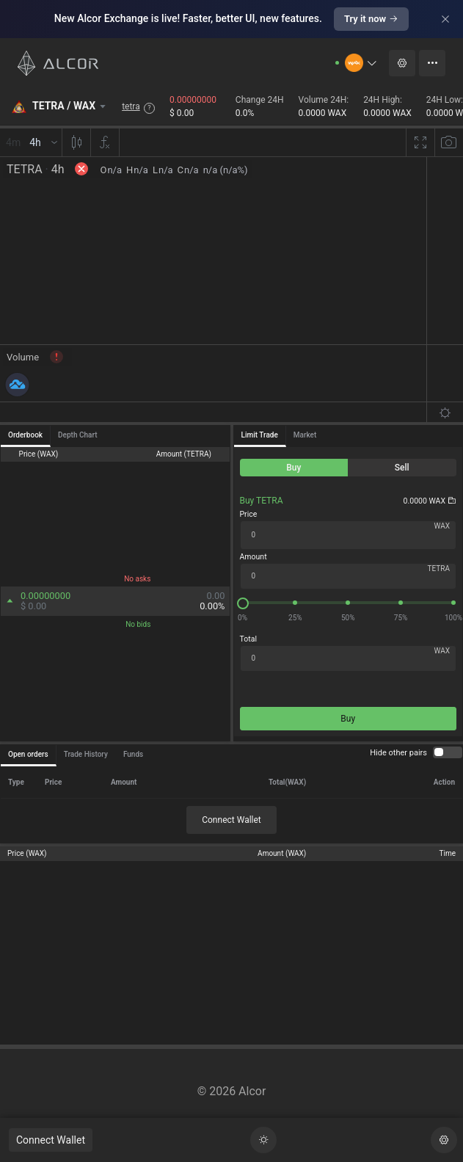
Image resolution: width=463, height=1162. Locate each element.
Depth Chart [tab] (77, 435)
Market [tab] (305, 435)
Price (249, 514)
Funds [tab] (133, 754)
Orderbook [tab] (25, 435)
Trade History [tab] (86, 754)
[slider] (348, 602)
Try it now (371, 18)
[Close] (445, 19)
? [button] (148, 108)
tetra (131, 106)
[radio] (294, 467)
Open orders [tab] (28, 754)
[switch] (447, 752)
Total (248, 639)
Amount (253, 557)
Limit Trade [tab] (259, 435)
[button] (361, 63)
